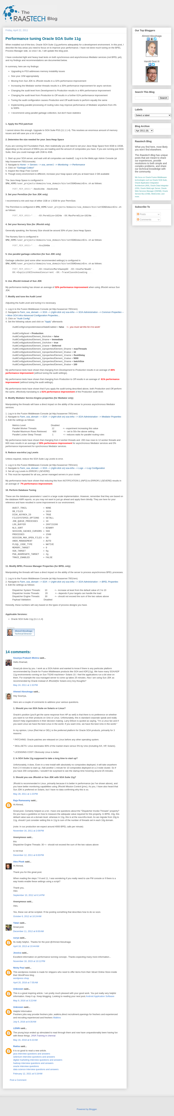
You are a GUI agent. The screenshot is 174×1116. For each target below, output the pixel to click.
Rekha (16, 1046)
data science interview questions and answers (35, 1069)
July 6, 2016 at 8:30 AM (24, 1021)
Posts (141, 214)
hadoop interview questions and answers (33, 1063)
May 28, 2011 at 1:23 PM (25, 794)
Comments (144, 219)
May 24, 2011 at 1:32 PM (25, 685)
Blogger (93, 1109)
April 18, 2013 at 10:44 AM (26, 946)
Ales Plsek (18, 861)
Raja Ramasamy (21, 800)
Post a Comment (18, 1080)
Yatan (16, 923)
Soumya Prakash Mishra (26, 658)
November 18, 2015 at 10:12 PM (29, 961)
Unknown (18, 989)
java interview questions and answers (31, 1053)
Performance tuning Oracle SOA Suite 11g (43, 38)
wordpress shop (21, 978)
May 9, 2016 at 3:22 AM (25, 1000)
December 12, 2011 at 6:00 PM (28, 855)
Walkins (57, 1017)
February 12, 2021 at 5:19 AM (27, 1073)
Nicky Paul (19, 967)
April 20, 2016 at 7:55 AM (25, 982)
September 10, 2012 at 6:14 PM (28, 895)
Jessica (17, 952)
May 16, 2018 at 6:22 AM (25, 1040)
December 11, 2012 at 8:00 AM (28, 931)
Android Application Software (100, 996)
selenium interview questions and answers (34, 1056)
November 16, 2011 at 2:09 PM (28, 830)
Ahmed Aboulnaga (23, 691)
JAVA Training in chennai (43, 1035)
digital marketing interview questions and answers (37, 1060)
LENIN (16, 1028)
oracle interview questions (26, 1066)
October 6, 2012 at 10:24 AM (27, 916)
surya (16, 938)
